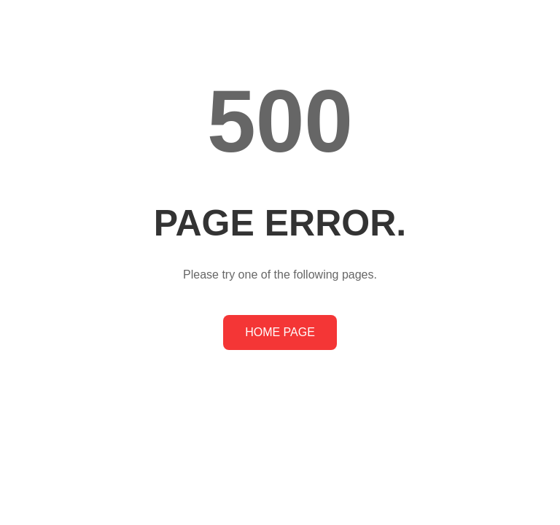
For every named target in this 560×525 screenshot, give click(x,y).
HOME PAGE (280, 332)
